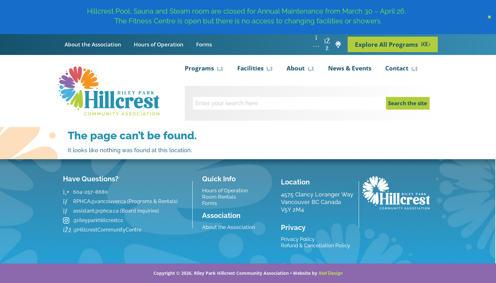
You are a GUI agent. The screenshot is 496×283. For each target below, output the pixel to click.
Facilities (255, 69)
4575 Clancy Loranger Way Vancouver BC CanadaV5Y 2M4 (317, 202)
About (300, 69)
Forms (204, 44)
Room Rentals (219, 197)
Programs (204, 69)
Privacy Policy (298, 239)
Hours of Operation (158, 44)
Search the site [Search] (407, 103)
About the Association (93, 44)
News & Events (349, 68)
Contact (401, 69)
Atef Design (331, 273)
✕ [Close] (489, 17)
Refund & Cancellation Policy (315, 246)
